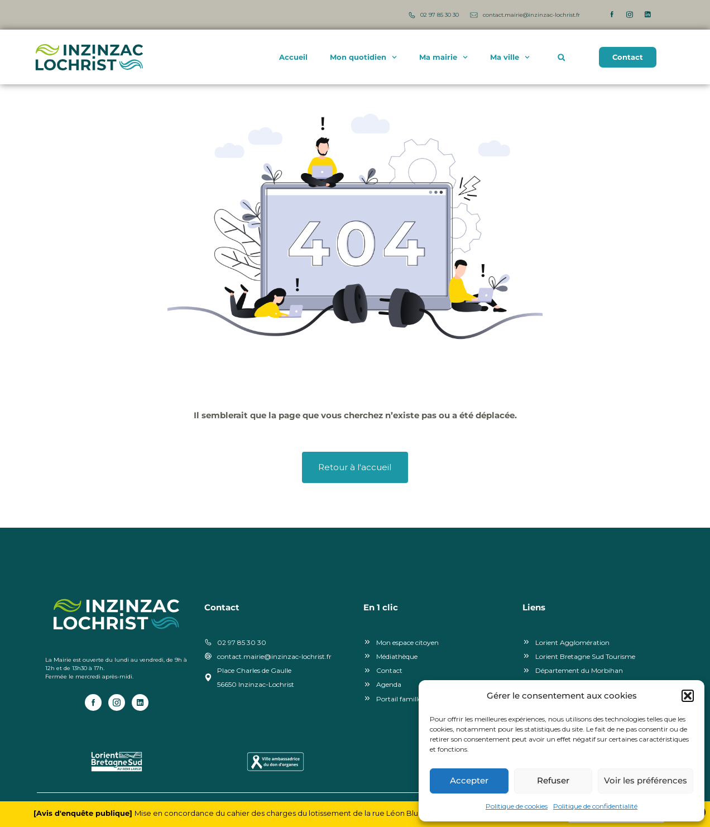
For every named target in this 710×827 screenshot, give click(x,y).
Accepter (469, 780)
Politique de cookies (517, 806)
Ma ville (510, 57)
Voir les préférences (645, 780)
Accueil (293, 57)
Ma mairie (443, 57)
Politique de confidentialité (595, 806)
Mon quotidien (363, 57)
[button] (687, 695)
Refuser (553, 780)
